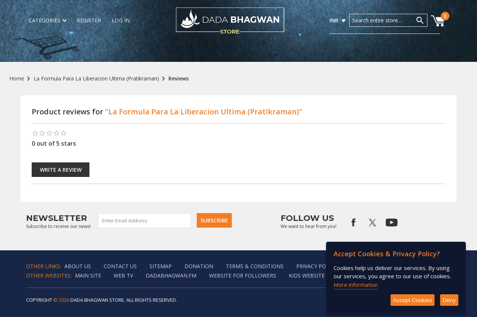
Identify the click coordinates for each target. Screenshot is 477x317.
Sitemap (160, 266)
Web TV (123, 275)
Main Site (88, 275)
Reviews (178, 78)
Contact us (120, 266)
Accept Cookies (412, 300)
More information (356, 284)
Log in (121, 20)
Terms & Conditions (255, 266)
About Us (77, 266)
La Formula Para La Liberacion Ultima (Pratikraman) (96, 78)
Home (16, 78)
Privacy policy (316, 266)
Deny (449, 300)
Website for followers (242, 275)
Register (89, 20)
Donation (198, 266)
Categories (47, 20)
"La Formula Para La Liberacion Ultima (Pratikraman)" (203, 112)
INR (333, 20)
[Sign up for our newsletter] (145, 220)
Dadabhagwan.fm (171, 275)
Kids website (307, 275)
